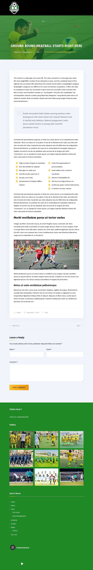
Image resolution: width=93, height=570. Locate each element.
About (13, 506)
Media (13, 527)
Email (49, 349)
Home (13, 502)
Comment (13, 362)
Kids (46, 313)
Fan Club (14, 535)
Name (12, 349)
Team (12, 509)
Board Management (19, 516)
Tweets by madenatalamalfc (19, 417)
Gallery (15, 531)
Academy (14, 520)
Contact (13, 524)
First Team (16, 512)
